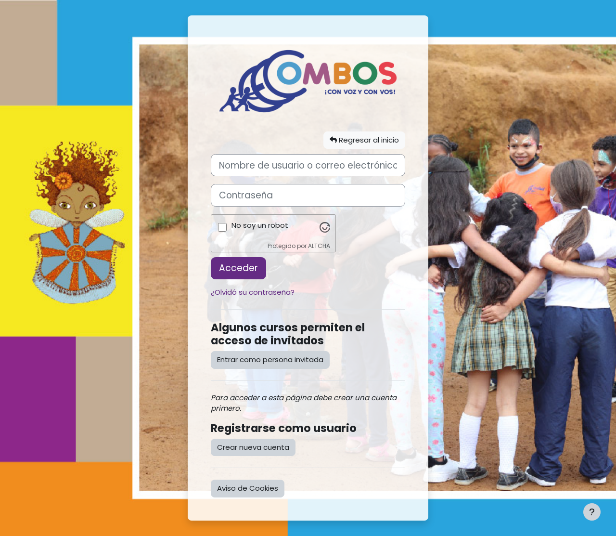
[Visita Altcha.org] (325, 227)
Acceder (238, 268)
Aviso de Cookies (247, 488)
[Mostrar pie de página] (592, 512)
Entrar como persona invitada (270, 359)
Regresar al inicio (364, 140)
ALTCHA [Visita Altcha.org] (319, 246)
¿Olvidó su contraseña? (253, 292)
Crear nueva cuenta (253, 447)
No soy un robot (259, 225)
